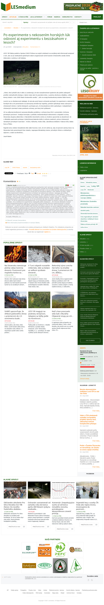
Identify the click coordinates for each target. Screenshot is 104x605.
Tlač (32, 173)
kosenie (25, 167)
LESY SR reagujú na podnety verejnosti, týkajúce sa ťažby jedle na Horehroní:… (38, 315)
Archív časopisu (85, 42)
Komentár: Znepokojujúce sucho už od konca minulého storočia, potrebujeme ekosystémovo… (89, 280)
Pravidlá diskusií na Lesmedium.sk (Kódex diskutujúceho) (48, 229)
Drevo (82, 182)
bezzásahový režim (35, 167)
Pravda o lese (32, 590)
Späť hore (7, 577)
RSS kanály (39, 593)
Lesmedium (18, 6)
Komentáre (47, 593)
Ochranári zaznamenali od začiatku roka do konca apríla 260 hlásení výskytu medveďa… (39, 505)
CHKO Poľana (16, 167)
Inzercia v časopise (86, 52)
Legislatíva (83, 170)
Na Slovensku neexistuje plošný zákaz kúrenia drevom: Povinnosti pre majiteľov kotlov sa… (15, 269)
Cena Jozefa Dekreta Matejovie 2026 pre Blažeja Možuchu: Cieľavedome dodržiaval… (89, 316)
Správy (4, 17)
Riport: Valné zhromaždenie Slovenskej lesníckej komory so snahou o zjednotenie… (89, 332)
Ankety (45, 590)
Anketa (83, 348)
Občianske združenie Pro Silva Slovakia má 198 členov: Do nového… (89, 265)
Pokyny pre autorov (86, 65)
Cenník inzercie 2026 (89, 55)
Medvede (91, 190)
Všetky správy (14, 590)
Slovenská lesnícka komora (89, 213)
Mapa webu (55, 593)
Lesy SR (7, 167)
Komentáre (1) (35, 47)
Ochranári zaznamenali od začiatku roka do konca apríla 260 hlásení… (90, 272)
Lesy (88, 186)
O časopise (83, 39)
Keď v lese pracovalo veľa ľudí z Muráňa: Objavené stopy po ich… (62, 313)
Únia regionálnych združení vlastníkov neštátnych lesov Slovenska (89, 219)
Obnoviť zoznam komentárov (16, 220)
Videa (39, 590)
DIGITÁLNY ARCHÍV (87, 32)
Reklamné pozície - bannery (89, 108)
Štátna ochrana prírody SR (89, 224)
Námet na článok (85, 62)
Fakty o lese (84, 167)
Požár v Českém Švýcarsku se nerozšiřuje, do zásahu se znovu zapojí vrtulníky (90, 448)
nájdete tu (47, 232)
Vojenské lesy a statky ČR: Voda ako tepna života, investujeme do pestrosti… (87, 505)
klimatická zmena (91, 182)
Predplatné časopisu (86, 45)
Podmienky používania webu (89, 590)
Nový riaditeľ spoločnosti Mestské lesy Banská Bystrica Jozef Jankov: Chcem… (90, 324)
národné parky (85, 210)
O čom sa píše (23, 17)
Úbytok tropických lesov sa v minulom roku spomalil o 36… (88, 309)
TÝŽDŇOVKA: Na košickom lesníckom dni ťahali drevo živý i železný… (89, 294)
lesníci (83, 186)
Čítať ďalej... (96, 411)
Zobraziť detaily (84, 378)
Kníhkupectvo (67, 17)
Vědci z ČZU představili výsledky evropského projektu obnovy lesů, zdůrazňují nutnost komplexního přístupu (88, 419)
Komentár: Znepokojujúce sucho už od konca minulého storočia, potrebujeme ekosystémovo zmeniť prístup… (63, 508)
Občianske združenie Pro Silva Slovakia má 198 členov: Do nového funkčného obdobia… (14, 505)
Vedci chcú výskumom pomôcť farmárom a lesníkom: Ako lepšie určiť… (89, 302)
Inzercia (57, 17)
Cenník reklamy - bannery (88, 111)
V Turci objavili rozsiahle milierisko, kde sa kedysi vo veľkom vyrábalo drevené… (39, 269)
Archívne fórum (71, 593)
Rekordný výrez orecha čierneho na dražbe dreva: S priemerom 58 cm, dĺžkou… (62, 269)
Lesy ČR (83, 190)
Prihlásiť (97, 17)
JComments (72, 235)
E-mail (39, 173)
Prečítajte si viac (14, 526)
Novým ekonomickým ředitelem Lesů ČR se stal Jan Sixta (89, 391)
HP (8, 590)
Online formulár (87, 48)
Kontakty (78, 17)
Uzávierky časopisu (86, 58)
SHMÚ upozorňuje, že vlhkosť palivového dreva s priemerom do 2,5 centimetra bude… (15, 315)
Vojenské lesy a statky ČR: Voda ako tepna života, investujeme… (89, 287)
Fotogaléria (23, 590)
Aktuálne (12, 17)
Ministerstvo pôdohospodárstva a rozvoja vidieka (88, 195)
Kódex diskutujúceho (28, 593)
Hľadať (62, 593)
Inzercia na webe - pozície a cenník (89, 68)
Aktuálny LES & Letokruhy (86, 122)
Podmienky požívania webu (89, 114)
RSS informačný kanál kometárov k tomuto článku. (23, 222)
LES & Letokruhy (36, 17)
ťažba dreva (84, 227)
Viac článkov (90, 340)
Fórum (49, 17)
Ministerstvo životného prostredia (89, 203)
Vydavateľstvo (84, 35)
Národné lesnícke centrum (90, 207)
